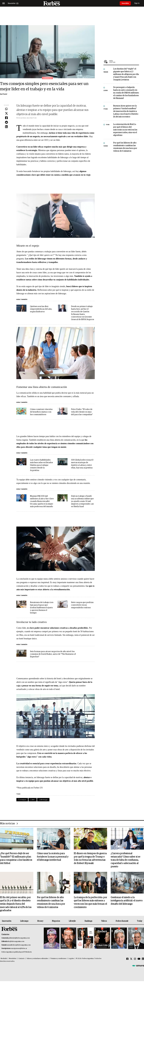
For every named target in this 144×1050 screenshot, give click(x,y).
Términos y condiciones (58, 959)
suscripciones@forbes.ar (19, 949)
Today (139, 921)
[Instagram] (135, 959)
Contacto (21, 959)
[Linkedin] (143, 959)
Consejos (22, 799)
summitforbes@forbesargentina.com (19, 945)
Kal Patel (3, 94)
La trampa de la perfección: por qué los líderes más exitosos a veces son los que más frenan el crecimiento (90, 903)
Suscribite (126, 3)
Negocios (56, 921)
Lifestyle (72, 921)
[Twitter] (131, 959)
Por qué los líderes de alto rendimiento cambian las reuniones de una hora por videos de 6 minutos (125, 147)
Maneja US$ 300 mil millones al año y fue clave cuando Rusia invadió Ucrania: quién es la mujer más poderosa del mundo (42, 501)
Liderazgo (43, 799)
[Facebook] (127, 959)
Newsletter (12, 959)
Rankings (88, 921)
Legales (71, 959)
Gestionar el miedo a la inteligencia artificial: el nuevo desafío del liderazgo (126, 901)
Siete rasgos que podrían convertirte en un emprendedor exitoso (82, 605)
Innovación (6, 921)
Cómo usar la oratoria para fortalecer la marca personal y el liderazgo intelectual (52, 856)
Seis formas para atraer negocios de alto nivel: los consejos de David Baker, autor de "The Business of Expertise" (53, 654)
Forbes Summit (122, 921)
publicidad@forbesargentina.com (19, 938)
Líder (32, 799)
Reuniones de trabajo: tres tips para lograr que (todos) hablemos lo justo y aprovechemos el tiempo (41, 607)
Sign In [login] (138, 3)
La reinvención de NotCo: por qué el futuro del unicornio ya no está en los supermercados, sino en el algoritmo (125, 129)
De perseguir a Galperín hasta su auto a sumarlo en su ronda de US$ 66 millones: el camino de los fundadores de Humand (126, 92)
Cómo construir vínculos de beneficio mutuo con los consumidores (41, 412)
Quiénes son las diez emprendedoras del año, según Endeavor (41, 309)
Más (124, 61)
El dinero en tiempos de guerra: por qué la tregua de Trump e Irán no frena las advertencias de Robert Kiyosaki (90, 858)
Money (40, 921)
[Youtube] (139, 959)
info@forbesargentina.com (15, 942)
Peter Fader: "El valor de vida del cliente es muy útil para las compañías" (82, 412)
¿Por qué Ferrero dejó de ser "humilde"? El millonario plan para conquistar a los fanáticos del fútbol (16, 858)
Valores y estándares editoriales (37, 959)
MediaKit (4, 959)
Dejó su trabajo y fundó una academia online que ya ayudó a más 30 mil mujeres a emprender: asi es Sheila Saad (82, 501)
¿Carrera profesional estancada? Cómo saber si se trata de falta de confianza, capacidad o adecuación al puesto (125, 860)
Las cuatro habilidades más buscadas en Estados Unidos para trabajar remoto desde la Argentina (41, 465)
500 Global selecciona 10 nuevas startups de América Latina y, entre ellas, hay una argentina (82, 464)
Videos (104, 921)
